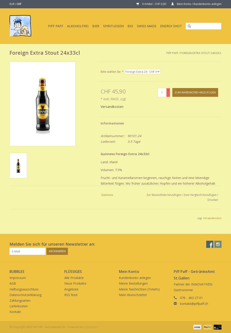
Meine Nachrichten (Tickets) (139, 289)
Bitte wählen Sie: (112, 72)
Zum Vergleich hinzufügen (200, 195)
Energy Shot (171, 26)
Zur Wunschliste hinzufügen (163, 195)
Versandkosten (112, 106)
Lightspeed (91, 327)
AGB (12, 283)
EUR (12, 4)
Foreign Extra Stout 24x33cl (201, 53)
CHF (19, 4)
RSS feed (70, 295)
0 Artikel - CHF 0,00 (151, 4)
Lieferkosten (18, 306)
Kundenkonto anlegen (135, 278)
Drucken (213, 200)
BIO (130, 26)
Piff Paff (55, 26)
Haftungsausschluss (24, 289)
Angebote (71, 289)
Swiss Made (146, 26)
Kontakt (15, 312)
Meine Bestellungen (133, 283)
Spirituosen (113, 26)
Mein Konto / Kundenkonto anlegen (196, 4)
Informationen (112, 123)
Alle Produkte (74, 278)
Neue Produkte (75, 283)
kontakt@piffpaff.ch (194, 303)
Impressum (17, 278)
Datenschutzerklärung (25, 295)
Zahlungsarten (19, 300)
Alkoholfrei (77, 26)
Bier (95, 26)
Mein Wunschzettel (133, 295)
